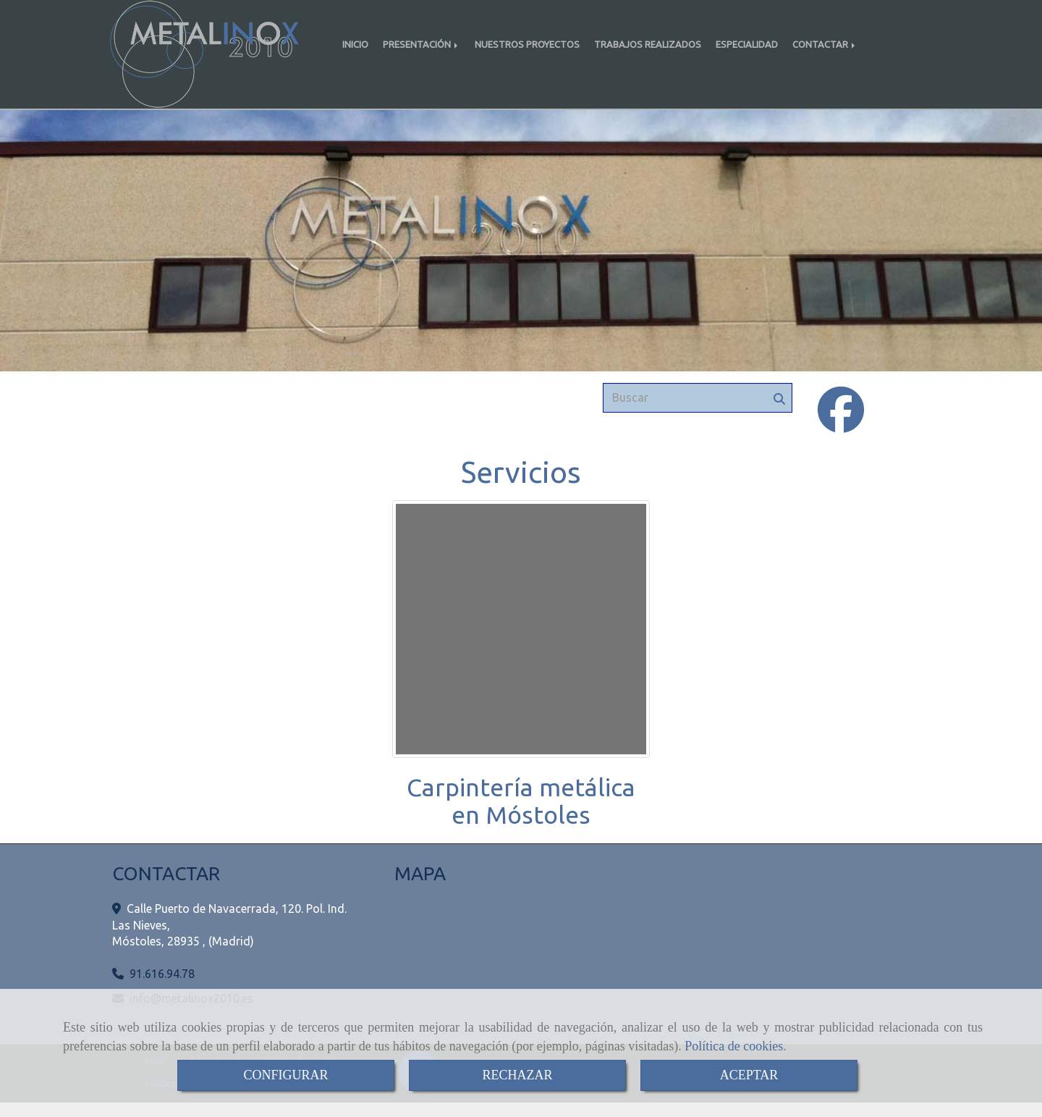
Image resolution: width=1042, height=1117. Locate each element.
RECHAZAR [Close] (517, 1075)
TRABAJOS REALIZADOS (647, 44)
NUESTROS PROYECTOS (527, 44)
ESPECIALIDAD (747, 44)
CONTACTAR (824, 44)
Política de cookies (734, 1046)
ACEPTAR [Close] (749, 1075)
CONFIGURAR (285, 1075)
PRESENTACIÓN (421, 44)
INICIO (355, 44)
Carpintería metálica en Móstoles (521, 815)
